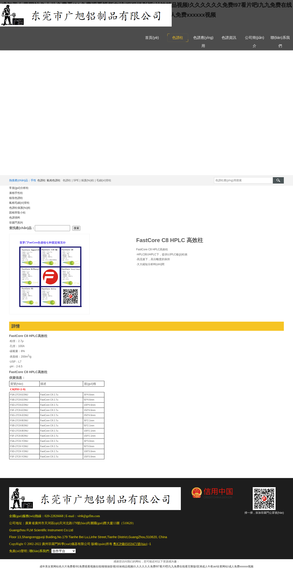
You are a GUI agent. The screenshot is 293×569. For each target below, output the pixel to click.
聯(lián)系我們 (280, 42)
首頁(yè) (152, 38)
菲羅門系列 (16, 222)
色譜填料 (14, 217)
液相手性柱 (16, 193)
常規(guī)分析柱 (19, 188)
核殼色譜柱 (16, 198)
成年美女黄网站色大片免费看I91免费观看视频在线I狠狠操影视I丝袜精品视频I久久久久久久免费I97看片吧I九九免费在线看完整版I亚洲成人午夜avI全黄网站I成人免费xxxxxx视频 (146, 566)
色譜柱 (177, 38)
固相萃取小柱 (17, 212)
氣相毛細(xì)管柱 (19, 202)
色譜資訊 (229, 38)
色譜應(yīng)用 (203, 42)
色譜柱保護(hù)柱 (19, 207)
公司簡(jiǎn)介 (254, 42)
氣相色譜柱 (53, 180)
